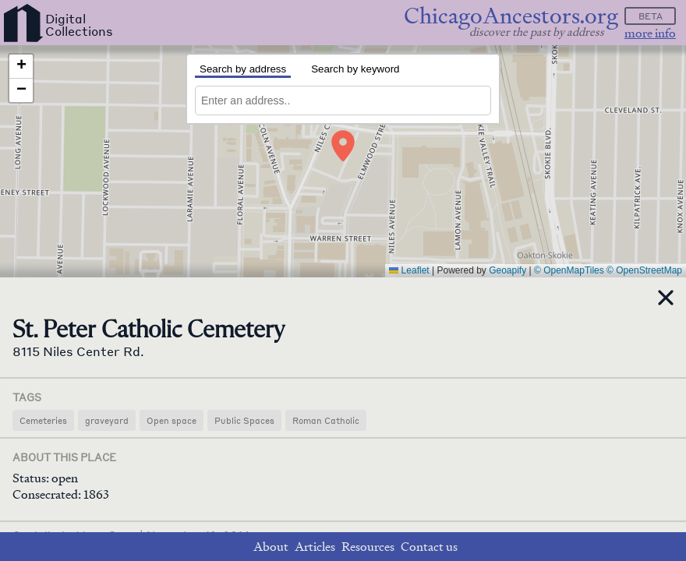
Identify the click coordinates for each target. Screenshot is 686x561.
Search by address (243, 69)
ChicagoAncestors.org (511, 16)
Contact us (429, 546)
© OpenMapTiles (569, 270)
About (270, 546)
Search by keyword (355, 69)
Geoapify (507, 270)
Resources (367, 546)
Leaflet (409, 270)
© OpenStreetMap (644, 270)
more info (650, 33)
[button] (343, 145)
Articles (315, 546)
